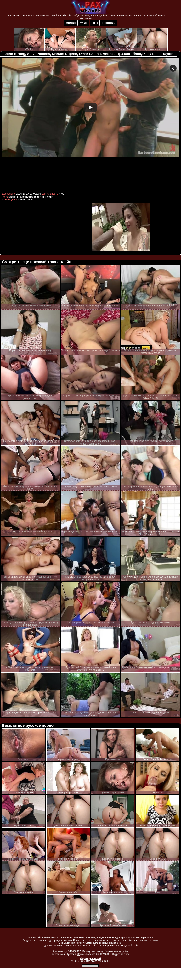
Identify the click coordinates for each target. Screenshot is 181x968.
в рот (37, 196)
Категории (71, 23)
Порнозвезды (108, 23)
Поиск (95, 23)
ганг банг (47, 196)
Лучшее (83, 23)
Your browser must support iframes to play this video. (90, 124)
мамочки (13, 196)
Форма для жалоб (90, 958)
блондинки (26, 196)
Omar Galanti (26, 199)
